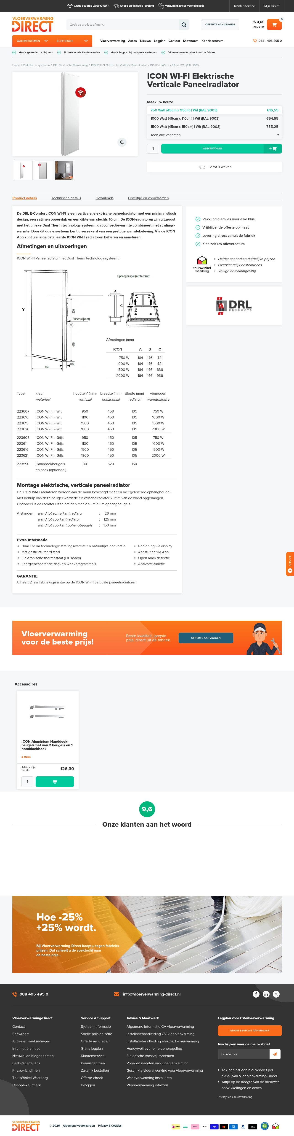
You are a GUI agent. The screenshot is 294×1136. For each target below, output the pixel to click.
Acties (132, 41)
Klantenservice (244, 6)
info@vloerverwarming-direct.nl (152, 994)
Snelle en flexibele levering (137, 5)
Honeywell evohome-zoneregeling (154, 1048)
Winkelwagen (274, 24)
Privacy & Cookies (110, 1126)
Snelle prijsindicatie (96, 1034)
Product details (24, 198)
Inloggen (88, 1085)
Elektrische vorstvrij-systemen (150, 1056)
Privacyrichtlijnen (26, 1070)
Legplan (159, 41)
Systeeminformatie (96, 1026)
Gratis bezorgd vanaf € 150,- (91, 5)
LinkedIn (266, 994)
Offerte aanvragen (220, 24)
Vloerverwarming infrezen (147, 1085)
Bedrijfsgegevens (26, 1063)
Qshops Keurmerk (265, 1126)
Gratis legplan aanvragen (250, 1030)
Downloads (105, 198)
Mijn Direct (271, 6)
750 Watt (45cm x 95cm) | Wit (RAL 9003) (214, 110)
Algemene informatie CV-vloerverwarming (160, 1026)
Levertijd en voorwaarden (148, 198)
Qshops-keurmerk (26, 1085)
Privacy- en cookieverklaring (235, 1096)
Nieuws (145, 41)
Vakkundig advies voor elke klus (184, 5)
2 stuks (26, 756)
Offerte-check (92, 1078)
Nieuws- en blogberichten (33, 1056)
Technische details (66, 198)
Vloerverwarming (112, 41)
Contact (174, 41)
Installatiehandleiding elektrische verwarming (163, 1041)
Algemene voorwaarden (79, 1126)
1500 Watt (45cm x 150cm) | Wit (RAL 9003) (214, 127)
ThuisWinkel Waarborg (30, 1078)
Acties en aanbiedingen (31, 1041)
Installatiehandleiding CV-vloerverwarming (160, 1034)
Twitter (276, 994)
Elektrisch (65, 41)
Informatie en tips (26, 1048)
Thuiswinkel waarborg (276, 1126)
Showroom (191, 41)
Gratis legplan (92, 1048)
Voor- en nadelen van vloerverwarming (157, 1063)
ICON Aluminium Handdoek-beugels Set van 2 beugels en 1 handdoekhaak (47, 745)
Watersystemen (28, 41)
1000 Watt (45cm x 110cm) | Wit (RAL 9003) (214, 118)
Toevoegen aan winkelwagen (55, 781)
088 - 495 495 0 (270, 41)
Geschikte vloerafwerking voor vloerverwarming (165, 1070)
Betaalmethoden (214, 1126)
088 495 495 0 (34, 994)
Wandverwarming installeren (149, 1078)
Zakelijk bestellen (95, 1070)
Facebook (256, 994)
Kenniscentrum (212, 41)
